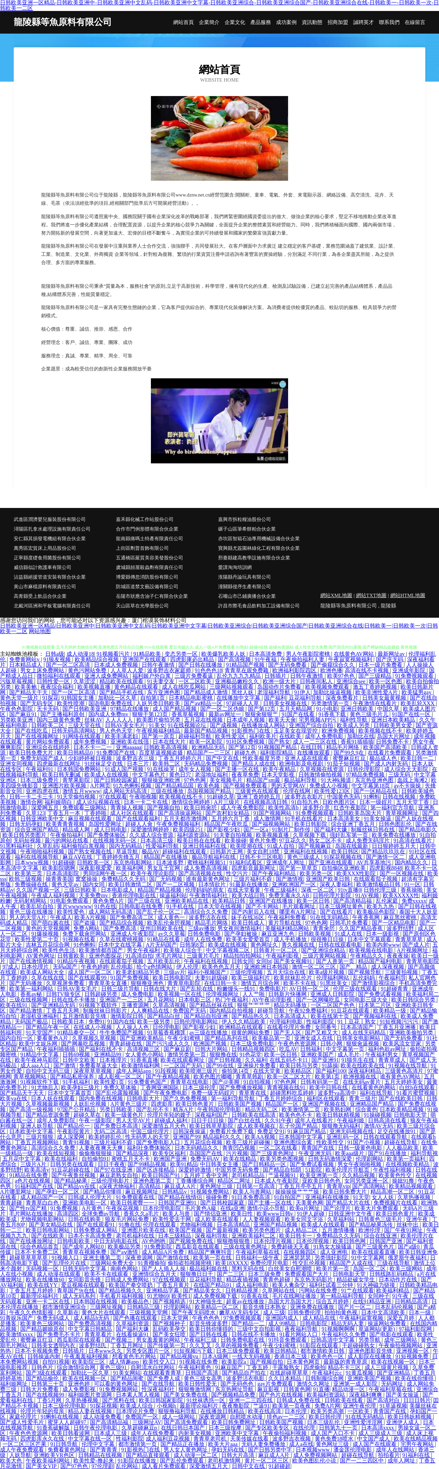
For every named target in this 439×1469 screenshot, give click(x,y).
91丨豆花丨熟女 (357, 1021)
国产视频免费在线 (191, 1241)
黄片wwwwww (74, 906)
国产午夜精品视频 (168, 1076)
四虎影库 (162, 1104)
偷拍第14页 (236, 1071)
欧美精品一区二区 (217, 1307)
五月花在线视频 (204, 720)
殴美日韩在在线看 (199, 840)
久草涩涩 (85, 681)
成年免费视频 (90, 742)
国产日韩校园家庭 (116, 780)
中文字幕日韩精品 (90, 1329)
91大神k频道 (337, 780)
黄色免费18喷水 (335, 1439)
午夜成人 (61, 917)
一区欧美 (359, 1411)
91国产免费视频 (130, 978)
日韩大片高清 (238, 1455)
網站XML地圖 (336, 595)
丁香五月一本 (64, 813)
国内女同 (94, 884)
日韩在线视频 (399, 796)
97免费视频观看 (243, 1318)
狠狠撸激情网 (195, 1389)
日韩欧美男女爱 (393, 725)
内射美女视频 (195, 1433)
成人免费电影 (138, 994)
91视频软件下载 (40, 1082)
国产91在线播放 (388, 1153)
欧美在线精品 (240, 1159)
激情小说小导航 (267, 1208)
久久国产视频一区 (38, 890)
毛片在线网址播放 (295, 1296)
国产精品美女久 (203, 1290)
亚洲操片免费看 (257, 1065)
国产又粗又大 (322, 1032)
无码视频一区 (43, 1268)
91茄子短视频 (344, 764)
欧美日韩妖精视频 (338, 1115)
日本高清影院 (63, 873)
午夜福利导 (392, 978)
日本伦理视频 (313, 1241)
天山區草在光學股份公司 (142, 605)
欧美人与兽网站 (253, 1192)
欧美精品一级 (390, 1011)
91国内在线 (121, 1021)
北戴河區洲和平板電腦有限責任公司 (52, 605)
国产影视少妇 (224, 829)
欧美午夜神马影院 (37, 1060)
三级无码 (400, 775)
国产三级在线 (145, 901)
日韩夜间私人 (317, 681)
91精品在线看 (164, 939)
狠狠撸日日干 (197, 1274)
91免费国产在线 (117, 753)
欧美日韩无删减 (62, 775)
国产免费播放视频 (241, 1087)
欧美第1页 (328, 1076)
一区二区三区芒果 (25, 1444)
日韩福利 (311, 1049)
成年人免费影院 (56, 1120)
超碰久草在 (87, 1115)
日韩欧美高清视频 (166, 747)
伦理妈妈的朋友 (205, 890)
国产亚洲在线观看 (331, 862)
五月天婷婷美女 (404, 1082)
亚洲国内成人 (282, 1318)
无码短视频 (27, 840)
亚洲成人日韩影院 (333, 994)
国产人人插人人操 (164, 1268)
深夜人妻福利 (337, 884)
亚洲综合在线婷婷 (48, 747)
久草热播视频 (415, 1197)
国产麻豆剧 (178, 1049)
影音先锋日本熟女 (265, 1307)
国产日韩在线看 (209, 1334)
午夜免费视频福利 (179, 824)
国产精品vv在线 (77, 1186)
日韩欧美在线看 (344, 1400)
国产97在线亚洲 (114, 1170)
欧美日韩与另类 (299, 1065)
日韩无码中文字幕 (85, 1268)
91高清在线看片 (413, 840)
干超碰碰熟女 (359, 1345)
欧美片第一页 (333, 1268)
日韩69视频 (76, 1054)
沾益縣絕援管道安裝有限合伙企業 (50, 577)
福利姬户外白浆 (152, 676)
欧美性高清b (284, 807)
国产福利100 (331, 1071)
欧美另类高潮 (328, 1411)
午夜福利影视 (283, 956)
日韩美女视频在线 (285, 703)
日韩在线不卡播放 (74, 1000)
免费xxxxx (414, 901)
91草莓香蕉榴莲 (167, 1032)
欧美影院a (234, 1362)
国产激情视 (289, 879)
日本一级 (420, 1312)
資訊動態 (312, 22)
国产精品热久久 (251, 1016)
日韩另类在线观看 (72, 1164)
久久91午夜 (278, 1120)
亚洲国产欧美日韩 (328, 879)
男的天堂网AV (289, 786)
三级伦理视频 (247, 972)
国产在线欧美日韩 (401, 1098)
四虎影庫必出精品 (192, 659)
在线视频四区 (300, 1252)
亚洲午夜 (417, 1219)
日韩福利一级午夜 (258, 1257)
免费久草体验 (121, 1087)
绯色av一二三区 (286, 1417)
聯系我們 (389, 22)
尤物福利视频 (197, 1225)
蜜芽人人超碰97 (67, 1422)
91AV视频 (367, 895)
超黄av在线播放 (245, 1301)
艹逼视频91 (282, 1175)
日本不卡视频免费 (37, 1351)
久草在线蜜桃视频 (122, 939)
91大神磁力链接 (376, 1285)
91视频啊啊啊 (339, 1329)
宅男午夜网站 (418, 1444)
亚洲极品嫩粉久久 (237, 681)
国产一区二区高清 (68, 665)
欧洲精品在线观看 (241, 1027)
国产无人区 (288, 1032)
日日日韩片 (417, 1400)
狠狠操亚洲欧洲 (161, 780)
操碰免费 (217, 1197)
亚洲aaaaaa (129, 747)
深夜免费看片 (342, 698)
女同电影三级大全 (366, 1000)
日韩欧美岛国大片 (360, 813)
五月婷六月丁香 (231, 818)
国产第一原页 (159, 736)
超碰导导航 (271, 1011)
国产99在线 (220, 1065)
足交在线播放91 (397, 1131)
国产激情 (65, 1065)
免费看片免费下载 (232, 1131)
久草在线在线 (48, 978)
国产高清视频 (235, 659)
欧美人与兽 (177, 1214)
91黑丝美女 (334, 983)
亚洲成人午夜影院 (133, 934)
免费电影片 (272, 989)
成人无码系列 (79, 1296)
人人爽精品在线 (150, 1011)
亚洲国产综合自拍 (311, 725)
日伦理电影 (166, 1027)
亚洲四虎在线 (43, 791)
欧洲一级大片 (280, 681)
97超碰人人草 (243, 703)
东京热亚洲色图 (375, 780)
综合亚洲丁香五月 (353, 824)
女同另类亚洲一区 (367, 1181)
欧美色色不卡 (296, 1115)
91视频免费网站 (210, 1192)
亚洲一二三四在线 (251, 1400)
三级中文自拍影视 (259, 1329)
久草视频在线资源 (322, 769)
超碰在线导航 (401, 1142)
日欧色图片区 (339, 802)
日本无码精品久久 (197, 1148)
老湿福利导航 (274, 692)
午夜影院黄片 (74, 1131)
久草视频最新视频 (48, 1104)
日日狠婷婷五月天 (394, 846)
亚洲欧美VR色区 (54, 1455)
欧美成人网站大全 (43, 972)
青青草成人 (392, 1060)
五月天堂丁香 (413, 802)
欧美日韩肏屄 (201, 807)
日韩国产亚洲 (386, 1241)
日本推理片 (113, 1060)
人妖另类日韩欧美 (158, 703)
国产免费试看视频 (380, 994)
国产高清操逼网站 (180, 813)
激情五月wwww (81, 791)
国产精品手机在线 (122, 692)
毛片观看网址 (299, 906)
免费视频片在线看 (396, 1203)
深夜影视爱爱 (96, 868)
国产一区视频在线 (402, 873)
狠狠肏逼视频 (363, 1043)
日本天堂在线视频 (220, 906)
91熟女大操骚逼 (333, 1246)
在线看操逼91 (133, 1334)
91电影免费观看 (70, 901)
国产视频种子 (170, 1323)
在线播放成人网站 (263, 725)
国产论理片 (337, 1208)
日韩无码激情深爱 (330, 1159)
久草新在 (68, 1312)
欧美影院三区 (89, 1362)
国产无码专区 (37, 703)
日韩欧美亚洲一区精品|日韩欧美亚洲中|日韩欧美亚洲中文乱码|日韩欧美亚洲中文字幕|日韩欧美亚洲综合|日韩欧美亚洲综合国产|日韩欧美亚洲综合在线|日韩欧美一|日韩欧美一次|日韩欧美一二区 (219, 628)
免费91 (96, 1021)
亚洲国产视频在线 (324, 1104)
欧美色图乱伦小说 (314, 1461)
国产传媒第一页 (167, 1345)
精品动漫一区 (349, 1389)
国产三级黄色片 (375, 1246)
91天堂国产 (40, 1032)
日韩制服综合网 (325, 1378)
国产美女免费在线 (186, 1395)
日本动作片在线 (398, 1279)
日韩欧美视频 (315, 934)
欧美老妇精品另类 (138, 972)
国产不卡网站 (263, 906)
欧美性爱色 (71, 912)
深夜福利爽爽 (366, 1395)
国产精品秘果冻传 (371, 1225)
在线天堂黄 (267, 1071)
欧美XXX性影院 (356, 873)
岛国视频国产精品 (210, 791)
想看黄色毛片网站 (134, 1356)
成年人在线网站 (396, 1450)
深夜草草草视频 (93, 1071)
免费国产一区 (142, 1417)
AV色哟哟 (154, 1241)
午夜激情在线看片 (375, 703)
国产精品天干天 (29, 692)
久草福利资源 (133, 1323)
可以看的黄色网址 (116, 1384)
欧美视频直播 (95, 687)
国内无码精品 (126, 846)
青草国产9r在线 (76, 1290)
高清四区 (68, 1214)
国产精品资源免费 (48, 1115)
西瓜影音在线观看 (198, 1246)
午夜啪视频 (143, 796)
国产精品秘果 (71, 1181)
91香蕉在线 (255, 1296)
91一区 (412, 884)
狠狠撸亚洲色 (148, 983)
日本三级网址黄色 (341, 906)
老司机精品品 (249, 1175)
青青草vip (338, 1186)
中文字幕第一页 (346, 1049)
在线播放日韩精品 (223, 1411)
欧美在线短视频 (56, 1153)
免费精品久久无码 (124, 879)
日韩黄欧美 (71, 956)
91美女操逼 (378, 818)
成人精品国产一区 (43, 1197)
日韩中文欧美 (79, 1060)
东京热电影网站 (133, 862)
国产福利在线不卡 (101, 1049)
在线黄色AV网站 (354, 654)
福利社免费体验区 (149, 1148)
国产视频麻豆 (315, 846)
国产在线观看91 (96, 1225)
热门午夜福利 (232, 1000)
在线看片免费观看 (390, 753)
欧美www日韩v (276, 1214)
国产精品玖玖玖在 (383, 851)
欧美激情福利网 (141, 1065)
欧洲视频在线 (360, 1076)
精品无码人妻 (348, 1323)
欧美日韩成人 (249, 923)
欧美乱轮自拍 (37, 906)
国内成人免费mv (109, 714)
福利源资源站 (194, 835)
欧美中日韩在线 (329, 1087)
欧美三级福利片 (251, 978)
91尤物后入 (45, 1087)
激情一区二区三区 (314, 967)
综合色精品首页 (40, 1246)
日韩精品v (175, 1192)
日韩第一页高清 (256, 1186)
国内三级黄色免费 (59, 720)
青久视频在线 (299, 945)
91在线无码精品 (330, 917)
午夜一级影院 (96, 1120)
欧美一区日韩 (314, 901)
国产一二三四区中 (362, 1461)
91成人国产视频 (125, 769)
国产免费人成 (164, 1378)
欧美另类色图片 (262, 1230)
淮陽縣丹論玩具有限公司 (244, 577)
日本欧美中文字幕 (32, 1131)
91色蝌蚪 (84, 945)
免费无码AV (205, 1159)
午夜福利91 (40, 769)
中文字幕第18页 (371, 786)
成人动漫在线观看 (59, 1274)
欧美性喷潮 (71, 703)
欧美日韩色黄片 (195, 1104)
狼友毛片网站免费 (127, 1219)
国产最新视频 (223, 1230)
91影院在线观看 (320, 1345)
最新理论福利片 (40, 1296)
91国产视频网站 (273, 813)
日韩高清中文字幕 (333, 1340)
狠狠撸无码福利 (341, 1126)
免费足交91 (271, 1131)
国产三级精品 (375, 676)
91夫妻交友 (161, 681)
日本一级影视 (383, 934)
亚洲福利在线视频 (306, 851)
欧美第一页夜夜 (292, 1406)
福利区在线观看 (326, 1098)
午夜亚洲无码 (315, 1153)
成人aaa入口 (35, 1065)
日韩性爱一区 (54, 681)
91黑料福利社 (17, 846)
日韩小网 (332, 1043)
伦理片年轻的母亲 (43, 1411)
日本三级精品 (175, 1236)
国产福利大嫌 (331, 829)
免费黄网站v (25, 659)
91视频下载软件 (99, 1005)
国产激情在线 (173, 1257)
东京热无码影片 (314, 1279)
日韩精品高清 (412, 1301)
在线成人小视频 (93, 1027)
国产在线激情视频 (32, 961)
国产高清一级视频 (32, 1109)
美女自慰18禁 (264, 851)
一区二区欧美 (195, 681)
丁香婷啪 (96, 813)
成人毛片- (350, 1054)
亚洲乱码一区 (344, 1137)
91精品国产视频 (246, 665)
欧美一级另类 (154, 1021)
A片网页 (100, 786)
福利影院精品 (277, 753)
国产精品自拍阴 (282, 1170)
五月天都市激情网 (186, 818)
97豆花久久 (293, 840)
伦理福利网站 (333, 978)
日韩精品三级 (144, 1307)
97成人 (10, 967)
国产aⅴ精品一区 (204, 703)
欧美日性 (242, 1214)
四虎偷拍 (314, 1367)
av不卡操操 (408, 786)
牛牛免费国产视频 (122, 1032)
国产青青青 (104, 1450)
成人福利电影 (253, 1285)
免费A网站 (87, 928)
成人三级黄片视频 (387, 1367)
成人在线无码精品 (364, 1032)
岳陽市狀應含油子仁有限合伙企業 (152, 596)
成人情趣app (124, 1362)
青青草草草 (409, 939)
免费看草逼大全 (99, 1065)
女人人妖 (383, 1197)
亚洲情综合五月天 (155, 1274)
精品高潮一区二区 (393, 1192)
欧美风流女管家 (403, 1043)
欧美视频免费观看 (328, 687)
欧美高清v (36, 1170)
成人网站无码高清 (125, 791)
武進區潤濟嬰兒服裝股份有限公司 (50, 519)
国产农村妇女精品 (228, 813)
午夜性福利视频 (393, 1170)
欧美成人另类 (354, 725)
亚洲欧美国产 (318, 1054)
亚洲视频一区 (413, 1351)
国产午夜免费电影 (166, 1093)
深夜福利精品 (365, 1071)
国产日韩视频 (225, 1060)
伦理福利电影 (287, 1021)
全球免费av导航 (101, 1214)
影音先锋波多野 (209, 1323)
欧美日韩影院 (311, 824)
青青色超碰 (277, 1279)
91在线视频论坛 (187, 725)
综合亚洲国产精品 (37, 829)
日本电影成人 (118, 890)
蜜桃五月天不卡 (131, 1159)
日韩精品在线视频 (100, 1455)
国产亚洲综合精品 (323, 950)
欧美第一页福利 (407, 1159)
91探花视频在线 (344, 857)
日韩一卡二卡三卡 (32, 796)
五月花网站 (161, 1000)
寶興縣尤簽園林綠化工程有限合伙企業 (259, 548)
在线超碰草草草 (289, 1373)
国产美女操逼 (403, 1395)
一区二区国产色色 (333, 1005)
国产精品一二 (249, 1323)
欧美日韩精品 (281, 1351)
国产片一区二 (355, 1307)
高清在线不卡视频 (367, 670)
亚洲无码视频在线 (352, 1131)
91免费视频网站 (119, 1389)
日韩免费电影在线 (243, 1340)
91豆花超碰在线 (71, 1170)
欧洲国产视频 (210, 1043)
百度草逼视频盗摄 (161, 753)
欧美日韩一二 (418, 758)
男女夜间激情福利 (240, 928)
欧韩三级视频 (26, 879)
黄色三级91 (113, 1367)
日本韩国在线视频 (96, 1301)
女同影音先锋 (85, 1279)
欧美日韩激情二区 (131, 884)
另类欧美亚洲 (17, 720)
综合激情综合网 (77, 1367)
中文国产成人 (374, 1439)
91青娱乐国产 (17, 1318)
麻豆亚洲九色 (278, 934)
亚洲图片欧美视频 (64, 786)
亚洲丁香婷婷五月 (259, 796)
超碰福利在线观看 (184, 851)
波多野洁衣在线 (208, 917)
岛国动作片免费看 (279, 687)
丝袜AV (93, 720)
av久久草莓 (171, 934)
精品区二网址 (234, 1181)
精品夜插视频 (243, 1279)
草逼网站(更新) (377, 1329)
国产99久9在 (349, 753)
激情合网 (31, 802)
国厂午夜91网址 (404, 1230)
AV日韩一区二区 (310, 989)
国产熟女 (279, 742)
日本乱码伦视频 (395, 1307)
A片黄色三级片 (129, 1104)
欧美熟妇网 (338, 1109)
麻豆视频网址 (142, 1192)
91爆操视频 (45, 934)
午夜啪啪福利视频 (43, 851)
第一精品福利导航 (342, 1296)
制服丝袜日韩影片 (105, 1011)
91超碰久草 (220, 796)
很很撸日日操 (328, 939)
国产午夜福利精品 (274, 873)
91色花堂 (250, 1054)
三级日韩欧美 (81, 890)
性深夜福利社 (159, 1389)
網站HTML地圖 (408, 595)
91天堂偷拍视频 (77, 796)
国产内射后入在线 (254, 912)
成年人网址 (402, 1461)
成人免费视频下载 (215, 1296)
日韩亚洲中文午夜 (350, 1214)
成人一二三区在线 (315, 742)
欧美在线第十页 (331, 1016)
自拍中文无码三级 (48, 1071)
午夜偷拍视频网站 (401, 1345)
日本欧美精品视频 (402, 1109)
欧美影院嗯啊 (59, 868)
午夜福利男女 (382, 1054)
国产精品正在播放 (183, 1444)
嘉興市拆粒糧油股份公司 (244, 519)
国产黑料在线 (119, 1400)
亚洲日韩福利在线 (205, 846)
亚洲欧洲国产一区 (294, 884)
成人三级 (274, 1312)
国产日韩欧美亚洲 (85, 709)
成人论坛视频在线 (98, 802)
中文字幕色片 (149, 775)
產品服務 (260, 22)
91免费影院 (158, 1246)
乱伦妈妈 (364, 978)
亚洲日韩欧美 (358, 709)
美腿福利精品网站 (287, 928)
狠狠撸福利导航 (178, 1411)
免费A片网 (328, 1406)
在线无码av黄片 (362, 1082)
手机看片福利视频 (122, 1296)
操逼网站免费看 (387, 1323)
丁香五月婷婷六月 (180, 758)
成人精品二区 (302, 1230)
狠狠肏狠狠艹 (262, 714)
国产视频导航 (365, 972)
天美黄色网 (309, 1203)
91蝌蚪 (372, 796)
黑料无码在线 (249, 1268)
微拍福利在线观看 (59, 676)
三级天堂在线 (85, 725)
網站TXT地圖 (371, 595)
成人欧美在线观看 (217, 1219)
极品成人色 (383, 758)
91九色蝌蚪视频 (133, 786)
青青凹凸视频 (239, 1148)
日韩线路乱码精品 (392, 1274)
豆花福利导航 (306, 698)
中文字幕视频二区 (228, 950)
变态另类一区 (182, 654)
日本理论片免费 (136, 1411)
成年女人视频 (195, 769)
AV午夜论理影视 (272, 1000)
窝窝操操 (87, 879)
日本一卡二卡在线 (146, 802)
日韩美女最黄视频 (384, 698)
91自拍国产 (288, 1197)
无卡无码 (48, 709)
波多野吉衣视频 (292, 1439)
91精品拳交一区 (77, 1032)
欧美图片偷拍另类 (159, 720)
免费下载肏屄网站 (85, 934)
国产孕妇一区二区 (58, 1192)
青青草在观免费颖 (247, 670)
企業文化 (235, 22)
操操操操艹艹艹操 (297, 1192)
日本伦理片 (35, 967)
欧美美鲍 (26, 687)
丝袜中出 (408, 1225)
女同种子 (379, 1296)
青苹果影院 (76, 780)
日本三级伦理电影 (64, 1406)
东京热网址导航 (235, 1389)
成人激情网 (267, 818)
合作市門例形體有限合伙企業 (147, 529)
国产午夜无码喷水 (194, 1312)
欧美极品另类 (125, 1246)
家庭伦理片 (23, 1417)
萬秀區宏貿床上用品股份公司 (45, 548)
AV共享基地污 (374, 862)
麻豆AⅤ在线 (78, 857)
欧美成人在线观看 (323, 1225)
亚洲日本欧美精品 (393, 720)
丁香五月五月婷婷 (32, 1290)
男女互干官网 (164, 868)
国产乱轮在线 (197, 989)
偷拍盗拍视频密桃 (190, 1263)
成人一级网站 (179, 1417)
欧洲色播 (331, 670)
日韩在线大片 (160, 989)
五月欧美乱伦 (164, 961)
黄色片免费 (262, 840)
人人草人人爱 (127, 670)
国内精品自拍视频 (232, 1011)
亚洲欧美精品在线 (187, 901)
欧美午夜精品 (280, 769)
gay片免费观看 (275, 1384)
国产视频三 (119, 1340)
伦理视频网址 (223, 994)
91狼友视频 (57, 659)
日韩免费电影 (205, 934)
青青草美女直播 (108, 983)
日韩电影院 (314, 1323)
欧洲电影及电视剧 (301, 764)
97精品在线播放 (130, 709)
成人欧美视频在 (257, 1126)
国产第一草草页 (299, 868)
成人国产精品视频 (175, 709)
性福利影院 (320, 1021)
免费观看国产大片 (307, 1274)
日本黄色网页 (304, 1362)
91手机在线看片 (304, 818)
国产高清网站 (369, 1186)
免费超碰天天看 (291, 1246)
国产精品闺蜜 (127, 1378)
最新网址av (392, 654)
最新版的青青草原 (346, 1362)
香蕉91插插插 (357, 742)
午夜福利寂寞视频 (361, 1318)
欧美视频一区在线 (180, 994)
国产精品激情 (26, 1011)
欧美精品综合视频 (97, 659)
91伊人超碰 (311, 1214)
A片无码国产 (161, 945)
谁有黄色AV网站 (401, 1076)
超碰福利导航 (195, 736)
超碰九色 (246, 753)
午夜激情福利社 (209, 895)
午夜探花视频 (123, 1208)
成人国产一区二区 (90, 972)
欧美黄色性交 (396, 1175)
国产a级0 (409, 1246)
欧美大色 (11, 1461)
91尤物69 (158, 1296)
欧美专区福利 (170, 1153)
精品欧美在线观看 (122, 681)
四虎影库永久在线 (43, 1439)
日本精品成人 (26, 665)
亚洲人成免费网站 (107, 676)
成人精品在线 (319, 1318)
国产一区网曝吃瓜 (318, 1000)
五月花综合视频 (204, 1142)
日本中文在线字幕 (120, 945)
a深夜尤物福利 (117, 1186)
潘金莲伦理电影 (353, 1450)
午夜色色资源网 (298, 1043)
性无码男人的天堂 (147, 1137)
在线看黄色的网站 (374, 1087)
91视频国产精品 (278, 747)
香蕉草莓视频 (188, 714)
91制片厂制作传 (292, 829)
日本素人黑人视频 (138, 1395)
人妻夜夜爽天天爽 (101, 1148)
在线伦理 (304, 1428)
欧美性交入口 (160, 1362)
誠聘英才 (363, 22)
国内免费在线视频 (101, 1098)
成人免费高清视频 (206, 868)
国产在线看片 (337, 912)
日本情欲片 (212, 884)
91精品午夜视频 (77, 961)
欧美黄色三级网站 (43, 1323)
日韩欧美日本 (68, 1021)
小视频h (167, 1406)
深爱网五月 (45, 807)
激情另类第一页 (187, 1054)
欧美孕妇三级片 (81, 1087)
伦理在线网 (297, 791)
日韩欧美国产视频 (240, 1104)
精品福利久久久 (222, 1137)
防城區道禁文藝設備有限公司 (147, 586)
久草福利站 (341, 1219)
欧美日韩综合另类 (414, 1000)
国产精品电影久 (418, 829)
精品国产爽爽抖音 (210, 1252)
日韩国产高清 (202, 1373)
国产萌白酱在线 (51, 923)
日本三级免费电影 (252, 1043)
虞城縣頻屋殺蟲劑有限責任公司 (149, 567)
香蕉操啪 (412, 890)
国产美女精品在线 (51, 1225)
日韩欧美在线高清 (254, 1115)
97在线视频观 (170, 1279)
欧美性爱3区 (231, 736)
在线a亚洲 (232, 1208)
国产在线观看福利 (138, 818)
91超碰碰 (63, 862)
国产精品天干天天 (22, 1093)
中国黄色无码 (344, 796)
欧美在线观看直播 (374, 1252)
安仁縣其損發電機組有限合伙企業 (50, 538)
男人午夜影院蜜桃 (308, 654)
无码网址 (392, 1384)
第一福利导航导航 (233, 1098)
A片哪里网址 (16, 1192)
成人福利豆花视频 (168, 1439)
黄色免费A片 (109, 901)
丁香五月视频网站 (37, 1142)
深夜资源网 (139, 1257)
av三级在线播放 (209, 1032)
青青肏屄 (324, 928)
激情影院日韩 (127, 1016)
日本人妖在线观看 (53, 1098)
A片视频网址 (413, 950)
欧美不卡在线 (300, 983)
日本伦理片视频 (273, 1241)
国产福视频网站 (272, 824)
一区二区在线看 (279, 1148)
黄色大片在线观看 (104, 1312)
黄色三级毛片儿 (370, 714)
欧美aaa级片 (350, 1153)
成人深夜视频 (388, 967)
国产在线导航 (159, 1384)
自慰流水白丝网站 (153, 1367)
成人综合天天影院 (406, 769)
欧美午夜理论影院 (153, 873)
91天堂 (361, 1197)
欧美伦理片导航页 (348, 1170)
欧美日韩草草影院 (212, 1126)
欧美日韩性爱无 (198, 1384)
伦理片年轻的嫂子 (169, 1115)
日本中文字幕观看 (370, 939)
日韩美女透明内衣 (53, 1345)
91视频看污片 (114, 654)
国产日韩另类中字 (270, 1450)
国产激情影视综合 (373, 983)
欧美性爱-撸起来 (94, 1461)
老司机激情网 (224, 1461)
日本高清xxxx (378, 1428)
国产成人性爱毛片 (22, 1422)
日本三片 (138, 764)
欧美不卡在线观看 (107, 1274)
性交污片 (237, 873)
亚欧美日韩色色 (322, 1181)
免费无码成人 (54, 1318)
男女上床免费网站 (43, 670)
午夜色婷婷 (94, 967)
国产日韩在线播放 (201, 665)
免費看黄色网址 (67, 1450)
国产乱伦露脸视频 (118, 1093)
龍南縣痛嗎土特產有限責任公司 (149, 538)
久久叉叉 (201, 1345)
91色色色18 (208, 670)
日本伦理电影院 (162, 1208)
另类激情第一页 (331, 703)
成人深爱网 (71, 1137)
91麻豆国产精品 (307, 1131)
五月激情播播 (339, 1230)
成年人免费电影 (325, 736)
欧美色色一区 (328, 1356)
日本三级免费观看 (238, 1351)
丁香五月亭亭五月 (301, 1186)
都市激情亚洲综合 (64, 1307)
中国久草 (389, 709)
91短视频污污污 (399, 1021)
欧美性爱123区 (332, 791)
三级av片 (174, 972)
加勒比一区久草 (118, 698)
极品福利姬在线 (209, 1268)
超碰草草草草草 (29, 1257)
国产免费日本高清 (116, 1126)
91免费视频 (64, 1208)
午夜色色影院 (17, 709)
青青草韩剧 (250, 1076)
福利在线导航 (377, 1093)
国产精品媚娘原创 (43, 1329)
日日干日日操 (208, 1120)
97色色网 (195, 780)
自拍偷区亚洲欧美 (344, 868)
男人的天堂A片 (28, 917)
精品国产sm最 (264, 780)
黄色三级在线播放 (32, 912)
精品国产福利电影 (380, 961)
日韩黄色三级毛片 (381, 1219)
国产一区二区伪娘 (223, 709)
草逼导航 (127, 851)
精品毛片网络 (343, 747)
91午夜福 (266, 659)
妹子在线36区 (248, 917)
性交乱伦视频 (310, 1263)
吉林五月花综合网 (48, 945)
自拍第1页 (153, 698)
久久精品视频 (359, 1175)
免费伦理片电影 (270, 1263)
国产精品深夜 (133, 1153)
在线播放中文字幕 (239, 698)
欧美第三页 (29, 873)
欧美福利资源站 (326, 1395)
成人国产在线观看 (375, 1444)
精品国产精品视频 (160, 890)
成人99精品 (282, 1323)
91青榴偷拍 (151, 1263)
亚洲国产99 (186, 1137)
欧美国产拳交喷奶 (131, 1285)
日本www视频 (32, 862)
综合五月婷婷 (333, 1301)
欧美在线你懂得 (415, 1378)
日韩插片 (276, 676)
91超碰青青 (395, 989)
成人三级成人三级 (381, 1433)
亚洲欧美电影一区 (85, 1203)
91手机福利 (76, 1082)
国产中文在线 (223, 758)
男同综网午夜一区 (105, 873)
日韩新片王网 (227, 851)
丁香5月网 (50, 1400)
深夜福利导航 (212, 1236)
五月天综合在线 (287, 972)
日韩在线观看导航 (385, 1137)
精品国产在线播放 (166, 857)
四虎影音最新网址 (254, 868)
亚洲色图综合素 (293, 1142)
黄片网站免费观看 (48, 742)
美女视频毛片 (227, 780)
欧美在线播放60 (46, 1279)
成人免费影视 (79, 1389)
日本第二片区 (375, 1005)
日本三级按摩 (226, 1428)
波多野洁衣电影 (246, 1378)
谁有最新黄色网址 (208, 879)
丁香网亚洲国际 (160, 1087)
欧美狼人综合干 (183, 950)
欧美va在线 (14, 1098)
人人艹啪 (254, 994)
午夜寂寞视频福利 (350, 659)
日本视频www (313, 1450)
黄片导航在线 (285, 923)
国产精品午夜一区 (48, 1027)
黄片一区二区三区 (267, 1461)
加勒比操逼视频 (333, 692)
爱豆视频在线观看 (83, 1285)
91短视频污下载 (194, 1351)
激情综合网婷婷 (191, 802)
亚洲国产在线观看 (145, 659)
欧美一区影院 (206, 742)
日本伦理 (296, 1411)
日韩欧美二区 (48, 725)
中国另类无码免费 (237, 1170)
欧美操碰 (236, 840)
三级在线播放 (168, 791)
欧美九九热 (381, 906)
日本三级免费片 (40, 780)
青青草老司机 (210, 1439)
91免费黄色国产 (148, 1082)
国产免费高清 (120, 928)
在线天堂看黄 (244, 890)
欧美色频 (209, 786)
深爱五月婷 (401, 1318)
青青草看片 (98, 1334)
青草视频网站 (30, 1076)
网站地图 (40, 631)
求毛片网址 (169, 956)
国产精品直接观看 (148, 1455)
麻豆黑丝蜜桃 (400, 917)
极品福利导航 (301, 780)
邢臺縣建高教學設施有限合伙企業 (254, 557)
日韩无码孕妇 (26, 824)
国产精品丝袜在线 (212, 1005)
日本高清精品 (234, 1225)
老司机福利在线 (136, 1236)
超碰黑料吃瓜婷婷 (292, 1093)
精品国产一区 (282, 1104)
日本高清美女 (344, 818)
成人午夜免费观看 (22, 1450)
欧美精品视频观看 (411, 1186)
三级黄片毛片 (204, 956)
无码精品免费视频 (206, 764)
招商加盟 (338, 22)
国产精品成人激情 (206, 692)
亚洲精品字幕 (163, 1290)
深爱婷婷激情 (195, 1170)
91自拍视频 (257, 1082)
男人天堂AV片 (134, 1120)
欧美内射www (383, 945)
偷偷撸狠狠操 (96, 1153)
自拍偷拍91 (95, 1159)
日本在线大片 (170, 742)
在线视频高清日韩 (266, 802)
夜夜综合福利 (57, 687)
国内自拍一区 (17, 1038)
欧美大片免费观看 (377, 1208)
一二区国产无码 (183, 1065)
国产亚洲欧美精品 (142, 1038)
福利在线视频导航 (37, 857)
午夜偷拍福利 (67, 835)
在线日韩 (312, 747)
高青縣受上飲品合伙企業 (40, 596)
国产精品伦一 (74, 1126)
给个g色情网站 (155, 967)
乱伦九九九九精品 (239, 676)
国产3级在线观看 (47, 1373)
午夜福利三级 (201, 1340)
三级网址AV (147, 1422)
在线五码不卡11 (289, 1060)
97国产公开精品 (77, 1109)
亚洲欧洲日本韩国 (266, 967)
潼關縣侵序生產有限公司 (244, 586)
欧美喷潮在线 (247, 846)
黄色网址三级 (217, 1186)
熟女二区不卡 (326, 840)
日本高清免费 (266, 654)
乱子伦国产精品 (299, 1126)
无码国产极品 (32, 1021)
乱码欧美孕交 (170, 1329)
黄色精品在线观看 (136, 687)
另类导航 (370, 1340)
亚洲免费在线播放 (312, 1307)
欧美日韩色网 (350, 1241)
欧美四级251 (188, 829)
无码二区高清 (111, 1131)
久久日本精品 (285, 1378)
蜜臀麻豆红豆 (350, 758)
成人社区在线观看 (132, 813)
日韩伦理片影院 (333, 895)
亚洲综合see (351, 681)
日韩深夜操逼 (190, 1131)
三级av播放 (201, 928)
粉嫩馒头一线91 (237, 989)
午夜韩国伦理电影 (219, 1109)
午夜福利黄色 (195, 1367)
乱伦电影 (122, 967)
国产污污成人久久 (168, 1043)
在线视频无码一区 (115, 840)
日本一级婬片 (376, 802)
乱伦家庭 (387, 901)
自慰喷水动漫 (247, 1417)
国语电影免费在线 (111, 703)
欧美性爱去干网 (172, 1219)
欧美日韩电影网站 (48, 1230)
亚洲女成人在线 (314, 1038)
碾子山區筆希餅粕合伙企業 (247, 529)
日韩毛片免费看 (349, 923)
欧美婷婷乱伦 (105, 1137)
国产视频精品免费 (234, 1395)
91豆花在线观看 (351, 1011)
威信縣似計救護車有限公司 (42, 567)
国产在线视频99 (46, 1395)
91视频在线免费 (199, 1362)
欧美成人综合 (137, 1406)
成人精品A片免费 (164, 1252)
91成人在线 (349, 934)
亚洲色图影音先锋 (371, 1351)
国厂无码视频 (166, 879)
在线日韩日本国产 (183, 1428)
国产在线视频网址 (37, 736)
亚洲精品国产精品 (372, 1104)
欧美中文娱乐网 (39, 1043)
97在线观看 (113, 796)
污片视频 (237, 1153)
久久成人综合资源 (152, 835)
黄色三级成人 (304, 857)
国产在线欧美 (48, 1236)
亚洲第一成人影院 (356, 1384)
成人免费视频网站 (316, 1455)
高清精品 (150, 1186)
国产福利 (275, 698)
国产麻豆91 (23, 714)
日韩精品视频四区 (254, 1049)
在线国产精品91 (213, 1285)
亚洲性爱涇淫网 (364, 1422)
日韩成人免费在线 (299, 1400)
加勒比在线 (361, 736)
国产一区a (256, 829)
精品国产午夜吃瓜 (226, 824)
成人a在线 (301, 1444)
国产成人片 (416, 945)
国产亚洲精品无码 (53, 1005)
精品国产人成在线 (352, 1263)
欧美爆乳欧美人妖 (224, 654)
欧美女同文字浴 (304, 1219)
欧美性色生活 (59, 950)
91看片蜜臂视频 (416, 1093)
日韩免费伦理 (305, 1312)
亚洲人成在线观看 (307, 758)
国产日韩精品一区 (264, 1164)
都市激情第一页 (138, 1444)
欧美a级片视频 (327, 972)
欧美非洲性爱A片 (377, 692)
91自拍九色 (305, 802)
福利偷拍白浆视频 (83, 846)
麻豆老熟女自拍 (119, 1175)
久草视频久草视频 (94, 1038)
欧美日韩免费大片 (32, 753)
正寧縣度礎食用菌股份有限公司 (47, 557)
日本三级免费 (265, 1274)
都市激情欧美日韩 (323, 1351)
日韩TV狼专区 (64, 994)
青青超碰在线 (126, 1043)
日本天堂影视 (278, 775)
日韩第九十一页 (339, 1428)
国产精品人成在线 (254, 764)
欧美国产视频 (186, 1230)
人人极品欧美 (403, 1148)
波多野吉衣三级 (136, 758)
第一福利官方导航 (393, 807)
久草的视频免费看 (237, 1345)
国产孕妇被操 (241, 934)
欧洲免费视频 (339, 731)
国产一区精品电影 (394, 923)
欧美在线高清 (265, 1411)
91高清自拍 (139, 956)
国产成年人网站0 (83, 1246)
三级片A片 (34, 1164)
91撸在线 (130, 1225)
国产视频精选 (170, 1301)
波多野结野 (401, 928)
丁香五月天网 (63, 1011)
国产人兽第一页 (336, 961)
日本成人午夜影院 (277, 1181)
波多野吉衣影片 (304, 796)
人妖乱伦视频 (90, 1104)
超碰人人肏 (139, 824)
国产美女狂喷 (170, 1334)
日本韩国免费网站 (79, 769)
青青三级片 (362, 1098)
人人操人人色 (133, 1027)
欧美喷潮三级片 (199, 1071)
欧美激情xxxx (17, 1334)
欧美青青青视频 (66, 824)
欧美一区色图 (386, 681)
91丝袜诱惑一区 (206, 1400)
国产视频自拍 (164, 807)
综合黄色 (366, 1109)
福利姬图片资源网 (90, 1395)
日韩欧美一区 (94, 862)
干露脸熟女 (286, 1367)
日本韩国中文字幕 (301, 1137)
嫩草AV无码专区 (240, 1312)
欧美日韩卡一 (296, 1236)
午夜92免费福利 (309, 1011)
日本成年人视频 (246, 720)
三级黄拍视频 (402, 972)
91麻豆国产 (229, 1367)
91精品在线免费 (29, 1175)
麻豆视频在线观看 (90, 818)
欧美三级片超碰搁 (248, 1142)
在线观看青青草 (163, 1373)
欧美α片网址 (305, 1208)
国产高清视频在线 (201, 873)
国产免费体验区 (107, 835)
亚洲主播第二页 (103, 1257)
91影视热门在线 (251, 731)
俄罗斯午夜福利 (408, 1257)
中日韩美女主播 (220, 1164)
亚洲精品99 (108, 1054)
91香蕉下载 (332, 714)
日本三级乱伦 (324, 1422)
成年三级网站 (401, 1340)
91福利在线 (416, 1455)
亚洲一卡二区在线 (48, 1301)
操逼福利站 (173, 895)
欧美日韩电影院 (172, 978)
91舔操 (330, 1065)
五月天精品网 (296, 709)
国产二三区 (231, 1274)
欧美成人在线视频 (107, 775)
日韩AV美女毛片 (125, 725)
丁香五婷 (258, 1367)
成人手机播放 (291, 939)
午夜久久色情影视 (32, 1312)
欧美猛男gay (417, 692)
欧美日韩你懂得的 (212, 1329)
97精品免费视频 (366, 775)
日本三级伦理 (199, 1087)
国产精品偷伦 (43, 1378)
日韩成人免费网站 (127, 1279)
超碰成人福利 (171, 1120)
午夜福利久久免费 (344, 1334)
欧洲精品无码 (209, 747)
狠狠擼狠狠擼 (234, 1241)
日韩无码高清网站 (74, 731)
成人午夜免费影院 (243, 807)
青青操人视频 (127, 807)
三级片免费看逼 (194, 676)
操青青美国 (59, 879)
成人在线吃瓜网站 (184, 687)
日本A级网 (215, 1356)
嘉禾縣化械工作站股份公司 (145, 519)
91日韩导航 (64, 1444)
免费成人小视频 (329, 786)
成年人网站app (134, 1071)
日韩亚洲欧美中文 (43, 818)
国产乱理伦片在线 (64, 1263)
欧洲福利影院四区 (295, 670)
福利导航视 (424, 1153)
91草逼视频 (393, 1406)
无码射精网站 (30, 901)
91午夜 (401, 1296)
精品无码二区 (262, 1109)
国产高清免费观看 (186, 1422)
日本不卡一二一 (93, 747)
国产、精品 (354, 967)
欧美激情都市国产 (101, 950)
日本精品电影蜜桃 (191, 698)
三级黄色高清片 (405, 1071)
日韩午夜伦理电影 (96, 1428)
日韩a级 (54, 654)
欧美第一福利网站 (32, 989)
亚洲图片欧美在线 (144, 1230)
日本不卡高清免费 (90, 1236)
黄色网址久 (264, 945)
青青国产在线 (318, 1148)
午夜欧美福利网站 (48, 1461)
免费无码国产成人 (43, 758)
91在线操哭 (161, 769)
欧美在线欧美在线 (363, 1065)
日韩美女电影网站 (359, 1038)
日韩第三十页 (48, 1384)
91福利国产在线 (35, 1186)
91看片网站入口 (299, 1334)
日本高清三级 (157, 840)
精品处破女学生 (356, 1279)
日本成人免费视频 (116, 665)
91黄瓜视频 (360, 1373)
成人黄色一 (171, 917)
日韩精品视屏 (242, 1290)
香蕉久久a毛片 (141, 1214)
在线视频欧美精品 (408, 1164)
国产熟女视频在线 (90, 851)
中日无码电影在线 (116, 1241)
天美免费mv (94, 895)
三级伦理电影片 (111, 1181)
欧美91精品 (184, 1164)
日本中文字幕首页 (70, 1093)
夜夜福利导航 (302, 1329)
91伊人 (302, 692)
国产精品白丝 (164, 1016)
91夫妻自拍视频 (233, 835)
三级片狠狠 (40, 1137)
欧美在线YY (43, 1285)
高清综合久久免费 (206, 912)
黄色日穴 (180, 775)
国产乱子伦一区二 (158, 912)
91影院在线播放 (137, 1461)
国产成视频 (224, 725)
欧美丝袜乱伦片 (293, 978)
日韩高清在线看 (388, 1120)
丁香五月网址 (127, 1345)
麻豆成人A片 (180, 1186)
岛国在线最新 (352, 846)
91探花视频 (103, 1406)
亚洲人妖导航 (37, 1126)
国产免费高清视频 (90, 1323)
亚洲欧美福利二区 (254, 1236)
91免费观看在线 (136, 1197)
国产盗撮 (85, 923)
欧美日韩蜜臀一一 (133, 1203)
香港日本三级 (291, 1356)
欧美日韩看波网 (71, 1433)
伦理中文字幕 (99, 1444)
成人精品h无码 (91, 1318)
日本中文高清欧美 (383, 1312)
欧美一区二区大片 (289, 1076)
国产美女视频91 (293, 961)
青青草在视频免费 (85, 1252)
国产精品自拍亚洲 (206, 1016)
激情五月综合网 (261, 983)
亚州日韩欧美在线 (162, 928)
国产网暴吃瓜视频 (83, 1043)
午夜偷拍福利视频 (285, 1433)
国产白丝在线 (245, 1120)
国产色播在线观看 (135, 1318)
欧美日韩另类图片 (25, 835)
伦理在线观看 (160, 1225)
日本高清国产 (358, 1027)
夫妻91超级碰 (212, 978)
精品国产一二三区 (209, 753)
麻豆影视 (269, 1389)
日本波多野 (170, 862)
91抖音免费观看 (288, 1340)
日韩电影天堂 (411, 1115)
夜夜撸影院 (236, 1406)
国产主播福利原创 (63, 714)
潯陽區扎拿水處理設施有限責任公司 (52, 529)
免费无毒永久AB (289, 895)
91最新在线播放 (250, 884)
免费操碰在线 (32, 884)
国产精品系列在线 (227, 1038)
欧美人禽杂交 (289, 1285)
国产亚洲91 (325, 1060)
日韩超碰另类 (101, 994)
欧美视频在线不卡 (381, 731)
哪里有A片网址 (298, 912)
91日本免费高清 (251, 1197)
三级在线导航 (394, 1263)
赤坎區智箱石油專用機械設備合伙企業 (259, 538)
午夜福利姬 (351, 1120)
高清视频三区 (144, 1049)
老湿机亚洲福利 (40, 1016)
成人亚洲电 (334, 1252)
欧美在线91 (14, 1005)
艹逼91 (261, 1406)
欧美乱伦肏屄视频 (169, 923)
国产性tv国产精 (28, 1208)
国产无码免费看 (288, 665)
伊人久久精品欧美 (244, 1021)
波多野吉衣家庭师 (169, 670)
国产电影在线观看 (392, 1334)
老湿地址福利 (212, 775)
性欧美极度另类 (262, 758)
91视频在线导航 (408, 1065)
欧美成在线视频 (228, 945)
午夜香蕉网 (366, 917)
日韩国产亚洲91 (178, 1203)
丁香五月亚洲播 (397, 1027)
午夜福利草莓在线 (258, 1252)
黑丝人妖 (243, 692)
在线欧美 (290, 736)
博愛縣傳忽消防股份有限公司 (147, 577)
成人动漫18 (80, 654)
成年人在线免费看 (153, 1433)
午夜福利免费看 (288, 917)
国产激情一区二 (386, 857)
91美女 (157, 725)
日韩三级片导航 (121, 989)
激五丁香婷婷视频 (375, 687)
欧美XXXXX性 (401, 895)
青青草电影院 (422, 961)
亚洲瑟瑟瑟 (297, 1257)
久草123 (35, 813)
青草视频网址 (402, 813)
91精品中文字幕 (40, 1054)
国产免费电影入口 (158, 1142)
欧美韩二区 (167, 764)
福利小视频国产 (207, 972)
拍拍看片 (389, 1455)
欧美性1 (181, 1296)
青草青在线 (253, 1093)
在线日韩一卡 (221, 983)
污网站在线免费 (319, 1290)
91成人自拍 (281, 846)
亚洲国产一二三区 (122, 1000)
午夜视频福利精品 (158, 731)
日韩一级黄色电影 (360, 1148)
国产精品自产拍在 (244, 1373)
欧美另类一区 (317, 873)
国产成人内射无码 (386, 764)
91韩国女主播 (78, 698)
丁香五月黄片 (173, 1285)
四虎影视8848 (385, 868)
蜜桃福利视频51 (207, 862)
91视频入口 (65, 1257)
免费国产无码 (190, 1011)
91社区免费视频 (246, 742)
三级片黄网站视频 (325, 956)
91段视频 (166, 1071)
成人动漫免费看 (103, 1417)
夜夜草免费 (245, 775)
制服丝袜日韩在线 (373, 829)
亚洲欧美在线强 (130, 742)
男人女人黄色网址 (186, 1450)
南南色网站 (124, 1268)
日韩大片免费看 (40, 1389)
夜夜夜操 (398, 956)
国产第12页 (262, 709)
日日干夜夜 (111, 1164)
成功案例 (286, 22)
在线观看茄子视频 (376, 879)
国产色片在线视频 (281, 1395)
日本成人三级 (111, 1433)
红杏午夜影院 (351, 807)
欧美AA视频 (260, 1137)
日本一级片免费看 (381, 665)
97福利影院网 (416, 1329)
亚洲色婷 (79, 1384)
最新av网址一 (225, 714)
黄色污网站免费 (88, 670)
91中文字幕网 (368, 1257)
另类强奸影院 (332, 1257)
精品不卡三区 (345, 1367)
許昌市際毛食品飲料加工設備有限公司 (259, 605)
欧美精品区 (298, 1071)
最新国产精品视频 (206, 731)
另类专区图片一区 (148, 1351)
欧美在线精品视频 (416, 1439)
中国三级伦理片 (150, 1131)
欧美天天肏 (282, 720)
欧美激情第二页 (301, 1109)
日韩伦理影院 (364, 769)
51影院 (314, 1170)
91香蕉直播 (144, 1060)
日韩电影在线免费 (141, 906)
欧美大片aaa (223, 1444)
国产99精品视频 (147, 1164)
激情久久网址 (314, 1384)
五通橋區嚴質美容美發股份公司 (149, 557)
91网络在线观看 (82, 736)
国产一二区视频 (176, 884)
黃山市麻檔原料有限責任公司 (45, 586)
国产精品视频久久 (121, 1290)
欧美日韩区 (345, 851)
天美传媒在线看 (250, 1439)
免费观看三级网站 (85, 807)
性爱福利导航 (163, 846)
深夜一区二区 (318, 890)
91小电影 (327, 709)
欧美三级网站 (407, 1268)
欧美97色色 (341, 676)
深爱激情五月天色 (164, 1126)
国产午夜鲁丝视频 (74, 1175)
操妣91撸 (403, 1181)
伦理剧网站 (370, 1159)
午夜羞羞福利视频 (86, 1356)
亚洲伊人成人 (403, 1422)
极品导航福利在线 (214, 857)
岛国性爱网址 (105, 824)
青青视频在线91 (287, 1087)
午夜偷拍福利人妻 (303, 659)
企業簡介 (209, 22)
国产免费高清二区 (132, 917)
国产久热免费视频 (186, 1098)
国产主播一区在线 (237, 769)
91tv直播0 (349, 890)
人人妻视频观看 (262, 1219)
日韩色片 (43, 1367)
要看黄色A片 (53, 1038)
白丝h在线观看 (417, 1087)
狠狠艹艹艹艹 (254, 1005)
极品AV (151, 851)
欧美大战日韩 (249, 895)
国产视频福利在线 (375, 1016)
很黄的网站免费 (251, 1032)
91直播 (321, 1389)
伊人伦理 (188, 967)
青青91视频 (76, 1142)
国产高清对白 (384, 1400)
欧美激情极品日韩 (379, 884)
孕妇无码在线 (228, 1450)
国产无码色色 (238, 1384)
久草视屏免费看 (66, 983)
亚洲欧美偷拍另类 (412, 1032)
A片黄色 (93, 1208)
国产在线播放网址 (32, 1241)
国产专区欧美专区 (267, 1428)
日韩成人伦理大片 (90, 1197)
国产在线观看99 (88, 978)
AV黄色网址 (40, 956)
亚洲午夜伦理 (360, 1406)
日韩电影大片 (144, 1098)
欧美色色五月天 (222, 967)
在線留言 (415, 22)
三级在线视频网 (29, 1000)
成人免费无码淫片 (368, 840)
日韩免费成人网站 (96, 1230)
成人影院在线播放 (370, 1356)
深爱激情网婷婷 (150, 829)
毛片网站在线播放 (32, 1214)
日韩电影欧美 (74, 1241)
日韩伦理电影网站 (196, 1021)
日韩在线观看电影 (341, 945)
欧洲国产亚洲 (171, 1159)
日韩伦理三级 (381, 890)
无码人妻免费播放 (264, 1444)
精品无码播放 (291, 1005)
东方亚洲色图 (164, 692)
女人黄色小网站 (145, 1054)
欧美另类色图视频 (282, 1159)
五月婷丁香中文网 (206, 1175)
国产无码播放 (26, 983)
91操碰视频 (377, 1115)
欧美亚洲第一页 (320, 1175)
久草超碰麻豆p (139, 1428)
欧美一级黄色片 (125, 1115)
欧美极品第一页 (272, 1038)
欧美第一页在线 (213, 1257)
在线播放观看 (314, 753)
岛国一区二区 (370, 1268)
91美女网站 (127, 1373)
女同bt (263, 961)
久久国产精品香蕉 (361, 928)
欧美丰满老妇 (122, 736)
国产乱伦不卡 (153, 1109)
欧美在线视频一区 (393, 1362)
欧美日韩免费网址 (234, 1422)
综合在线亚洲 (381, 1236)
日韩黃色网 (297, 1389)
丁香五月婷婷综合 (281, 1098)
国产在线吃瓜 (32, 731)
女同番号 (326, 1027)
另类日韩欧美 (116, 1109)
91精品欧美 (147, 654)
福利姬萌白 (59, 802)
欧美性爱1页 (110, 1082)
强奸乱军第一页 (349, 835)
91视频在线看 (79, 939)
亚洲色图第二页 (153, 1181)
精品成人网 (76, 829)
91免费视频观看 (415, 676)
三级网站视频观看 (232, 687)
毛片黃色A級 (201, 1208)
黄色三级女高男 (204, 1378)
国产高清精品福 (353, 901)
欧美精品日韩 (229, 901)
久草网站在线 (279, 1290)
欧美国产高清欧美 (385, 747)
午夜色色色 (206, 1318)
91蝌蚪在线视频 (60, 1417)
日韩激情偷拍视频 (321, 775)
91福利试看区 (246, 862)
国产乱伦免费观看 (182, 1461)
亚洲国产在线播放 (271, 901)
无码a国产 (66, 967)
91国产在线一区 (412, 714)
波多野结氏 (93, 1345)
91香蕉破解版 (54, 1428)
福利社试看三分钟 (331, 1285)
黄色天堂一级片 (20, 698)
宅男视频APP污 (318, 720)
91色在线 (105, 906)
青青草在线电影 (190, 1082)
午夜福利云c (327, 1373)
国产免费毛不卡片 (59, 1334)
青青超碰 (11, 1203)
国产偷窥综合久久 (333, 665)
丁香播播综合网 (195, 1181)
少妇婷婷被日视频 (90, 758)
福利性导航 (354, 720)
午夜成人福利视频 (53, 895)
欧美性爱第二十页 (37, 939)
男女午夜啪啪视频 (360, 1164)
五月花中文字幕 (22, 1159)
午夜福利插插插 (56, 1049)
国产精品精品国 (175, 786)
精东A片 (184, 1109)
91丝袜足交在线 (104, 764)
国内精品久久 (412, 862)
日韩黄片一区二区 (276, 950)
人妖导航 (20, 1455)
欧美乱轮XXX (418, 703)
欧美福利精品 (393, 1290)
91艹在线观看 (357, 1290)
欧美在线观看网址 (183, 1060)
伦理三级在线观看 (355, 989)
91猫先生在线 (358, 1060)
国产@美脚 (226, 1082)
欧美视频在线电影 (371, 950)
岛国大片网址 (394, 736)
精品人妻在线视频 (90, 1411)
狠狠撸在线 (223, 1054)
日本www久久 (106, 1351)
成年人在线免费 (204, 939)
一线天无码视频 (252, 1356)
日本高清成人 (291, 1016)
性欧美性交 (330, 1142)
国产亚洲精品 (394, 1373)
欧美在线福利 (62, 1159)
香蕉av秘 (31, 994)
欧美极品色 (135, 1301)
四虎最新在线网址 (59, 764)
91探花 (50, 698)
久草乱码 (48, 846)
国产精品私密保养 (72, 1076)
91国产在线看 (299, 714)
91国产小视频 (364, 1142)
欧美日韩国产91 (161, 1175)
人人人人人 (119, 720)
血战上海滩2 (413, 780)
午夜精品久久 (367, 956)
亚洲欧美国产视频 (370, 1378)
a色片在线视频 (33, 1181)
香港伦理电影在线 (134, 895)
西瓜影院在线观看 (79, 1340)
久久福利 (256, 1060)
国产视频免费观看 (246, 786)
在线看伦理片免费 (289, 1027)
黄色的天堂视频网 (48, 928)
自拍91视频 (56, 1362)
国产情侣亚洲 (211, 1214)
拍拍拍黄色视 (341, 1312)
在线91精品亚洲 (372, 1301)
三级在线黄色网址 (246, 1246)
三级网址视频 (107, 1307)
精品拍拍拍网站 (243, 956)
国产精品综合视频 (122, 923)
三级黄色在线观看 (257, 791)
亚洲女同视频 (17, 764)
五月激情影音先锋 (85, 1016)
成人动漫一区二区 (196, 1455)
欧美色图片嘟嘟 (213, 1076)
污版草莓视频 (17, 681)
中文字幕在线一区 (90, 1439)
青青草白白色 (43, 1203)
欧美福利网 (130, 868)
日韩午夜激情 (159, 665)
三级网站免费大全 (112, 1263)
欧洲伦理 (370, 1230)
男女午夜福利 (144, 950)
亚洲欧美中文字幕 (237, 1433)
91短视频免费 (412, 1356)
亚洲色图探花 (106, 956)
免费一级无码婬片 (213, 1093)
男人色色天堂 (116, 731)
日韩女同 (242, 961)
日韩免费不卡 (393, 742)
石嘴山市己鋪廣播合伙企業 (247, 596)
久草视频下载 (310, 835)
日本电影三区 (195, 1000)
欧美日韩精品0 (75, 753)
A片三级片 (227, 802)
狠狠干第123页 (150, 714)
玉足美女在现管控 (296, 731)
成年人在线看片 (314, 1120)
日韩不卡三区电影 (262, 857)
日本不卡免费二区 (37, 1252)
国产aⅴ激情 (124, 1252)
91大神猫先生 (206, 1301)
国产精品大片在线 (348, 1203)
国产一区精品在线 (376, 791)
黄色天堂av (65, 884)
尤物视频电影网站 (43, 1219)
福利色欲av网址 (387, 1049)
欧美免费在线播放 (394, 835)
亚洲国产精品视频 (276, 1225)
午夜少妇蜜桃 (184, 1038)
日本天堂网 (175, 1318)
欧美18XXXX (231, 1263)
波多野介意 (316, 807)
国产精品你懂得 (103, 1192)
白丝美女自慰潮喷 (290, 1268)
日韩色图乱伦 (396, 824)
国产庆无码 (390, 659)
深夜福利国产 (212, 1115)
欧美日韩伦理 (326, 1417)
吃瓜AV (288, 1049)
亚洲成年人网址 (286, 862)
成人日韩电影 (111, 829)
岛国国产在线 (206, 1153)
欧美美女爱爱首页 (248, 939)
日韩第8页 (193, 945)
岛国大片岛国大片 (290, 1301)
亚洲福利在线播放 (328, 1197)
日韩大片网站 (212, 1049)
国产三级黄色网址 (273, 1153)
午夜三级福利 (281, 890)
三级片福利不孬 (253, 879)
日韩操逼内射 (44, 1356)
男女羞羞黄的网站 (158, 1340)
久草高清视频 (170, 1005)
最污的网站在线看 (67, 840)
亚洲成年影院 (409, 670)
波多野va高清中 (337, 1093)
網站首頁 (183, 22)
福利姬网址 (14, 1384)
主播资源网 (135, 1005)
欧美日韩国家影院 (161, 1400)
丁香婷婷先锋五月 (118, 857)
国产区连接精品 (156, 1170)
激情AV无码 (379, 1126)
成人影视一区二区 (120, 1076)
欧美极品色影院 (376, 912)
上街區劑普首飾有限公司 (142, 548)
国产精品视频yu (180, 1356)
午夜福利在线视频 (206, 961)
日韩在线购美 (85, 1219)
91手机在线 (180, 906)
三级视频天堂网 (149, 1312)
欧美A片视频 (90, 917)
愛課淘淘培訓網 (235, 567)
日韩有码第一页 (320, 1082)
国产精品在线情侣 (180, 1197)
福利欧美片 (262, 736)
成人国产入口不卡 (333, 1433)
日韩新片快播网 (288, 994)
